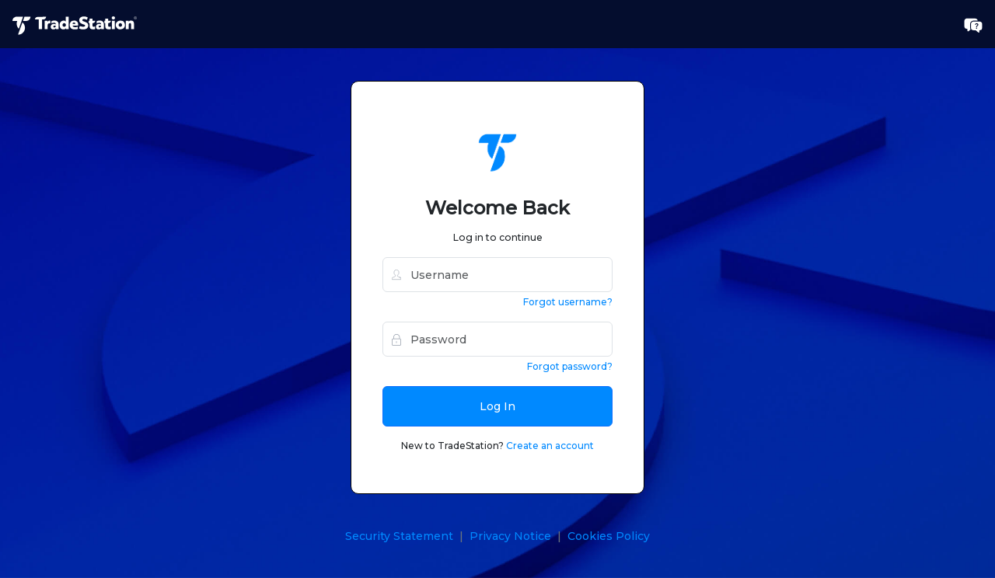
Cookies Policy (608, 536)
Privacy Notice (510, 536)
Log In (497, 406)
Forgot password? (570, 366)
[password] (497, 339)
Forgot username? (568, 302)
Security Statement (399, 536)
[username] (497, 274)
